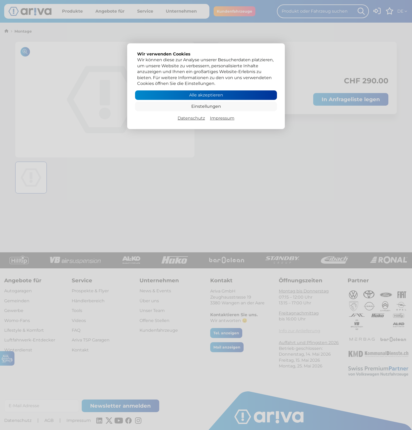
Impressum (222, 118)
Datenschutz (191, 118)
